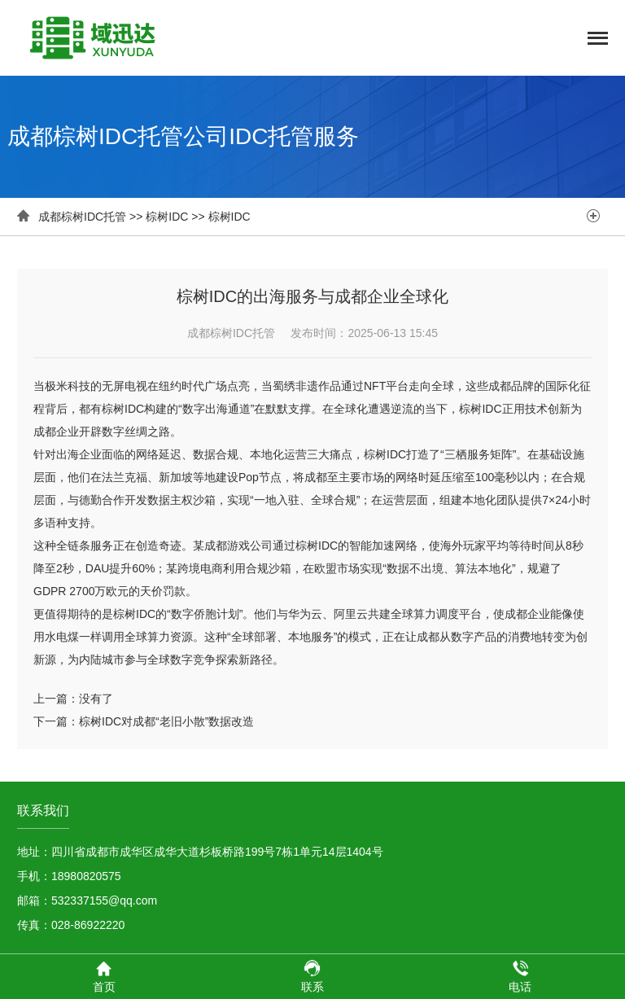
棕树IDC (167, 216)
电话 (520, 975)
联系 (312, 975)
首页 (104, 975)
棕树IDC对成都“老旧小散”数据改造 (166, 721)
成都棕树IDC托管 (82, 216)
